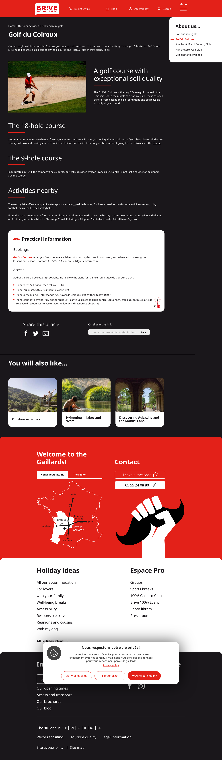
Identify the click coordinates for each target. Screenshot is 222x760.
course (157, 143)
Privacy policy (111, 665)
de (92, 728)
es (79, 728)
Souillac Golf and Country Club (193, 44)
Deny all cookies (76, 675)
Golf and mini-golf (52, 26)
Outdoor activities (28, 26)
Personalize (109, 675)
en (72, 728)
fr (65, 728)
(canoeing (68, 204)
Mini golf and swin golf (188, 54)
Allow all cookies (146, 675)
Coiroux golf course (58, 46)
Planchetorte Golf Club (188, 49)
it (85, 728)
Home (11, 26)
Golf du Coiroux (22, 257)
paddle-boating (84, 204)
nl (99, 728)
